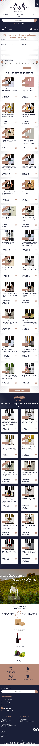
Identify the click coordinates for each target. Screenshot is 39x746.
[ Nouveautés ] (19, 401)
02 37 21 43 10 (7, 708)
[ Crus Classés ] (19, 397)
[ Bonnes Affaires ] (19, 399)
